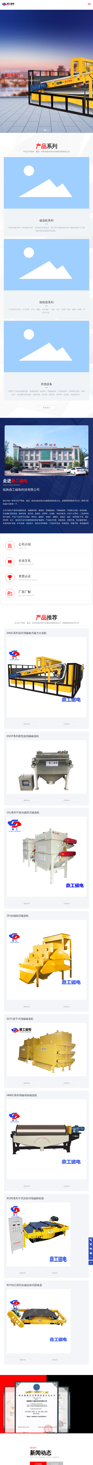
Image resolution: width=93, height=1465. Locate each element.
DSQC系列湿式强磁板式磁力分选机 (26, 633)
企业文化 (25, 560)
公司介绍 (25, 544)
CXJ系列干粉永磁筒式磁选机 (23, 812)
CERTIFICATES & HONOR (28, 580)
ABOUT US (22, 548)
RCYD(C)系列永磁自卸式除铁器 (24, 1285)
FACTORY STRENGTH (26, 595)
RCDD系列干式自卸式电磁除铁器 (25, 1198)
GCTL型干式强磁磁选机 (20, 1018)
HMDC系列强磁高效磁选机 (22, 1095)
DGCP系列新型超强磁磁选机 (23, 736)
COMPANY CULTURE (26, 564)
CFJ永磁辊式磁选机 (18, 915)
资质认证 (25, 576)
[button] (45, 130)
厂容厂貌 (25, 592)
